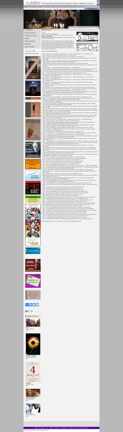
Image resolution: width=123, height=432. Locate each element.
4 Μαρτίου (28, 382)
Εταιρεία (26, 6)
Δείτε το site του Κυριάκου (82, 428)
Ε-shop (58, 6)
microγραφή (63, 6)
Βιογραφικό (42, 428)
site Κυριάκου (91, 8)
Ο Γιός (27, 327)
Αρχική (36, 428)
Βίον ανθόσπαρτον (30, 397)
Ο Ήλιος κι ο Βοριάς (31, 355)
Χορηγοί (34, 6)
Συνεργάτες (40, 6)
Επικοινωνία (81, 6)
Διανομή (53, 6)
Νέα (30, 6)
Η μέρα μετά (29, 413)
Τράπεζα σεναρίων (72, 6)
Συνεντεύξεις (47, 6)
